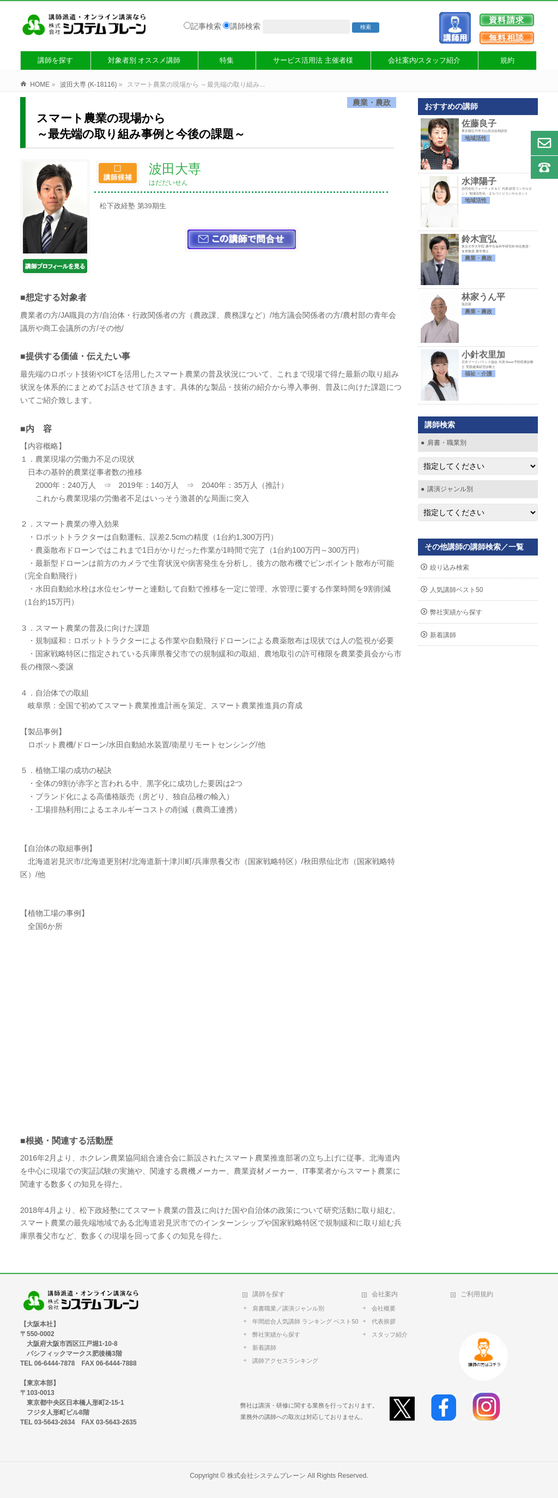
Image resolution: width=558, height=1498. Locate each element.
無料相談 (507, 38)
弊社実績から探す (456, 612)
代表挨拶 (384, 1321)
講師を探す (268, 1294)
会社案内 (385, 1294)
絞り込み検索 (449, 567)
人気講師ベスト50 (456, 590)
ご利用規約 (476, 1294)
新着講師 (443, 635)
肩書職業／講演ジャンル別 (288, 1308)
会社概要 (384, 1308)
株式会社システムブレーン (266, 1475)
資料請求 (507, 20)
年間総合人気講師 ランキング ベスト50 (307, 1321)
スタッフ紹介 (390, 1334)
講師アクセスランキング (285, 1360)
